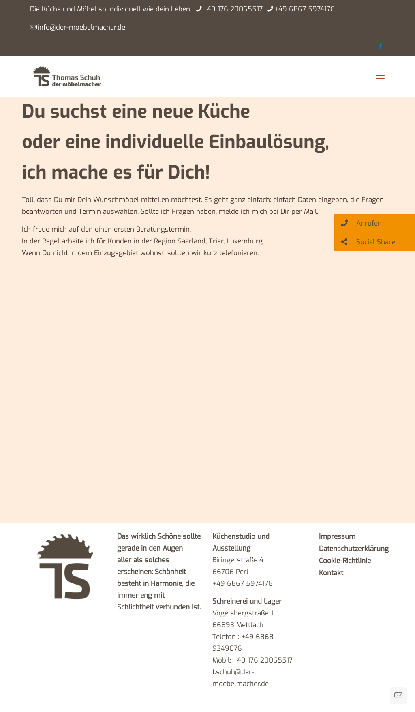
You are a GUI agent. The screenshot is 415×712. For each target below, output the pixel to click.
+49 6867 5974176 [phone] (304, 9)
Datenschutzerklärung (354, 548)
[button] (374, 223)
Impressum (337, 536)
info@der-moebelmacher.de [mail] (81, 27)
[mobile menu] (380, 76)
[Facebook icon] (380, 46)
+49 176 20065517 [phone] (233, 9)
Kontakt (331, 573)
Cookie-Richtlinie (345, 561)
